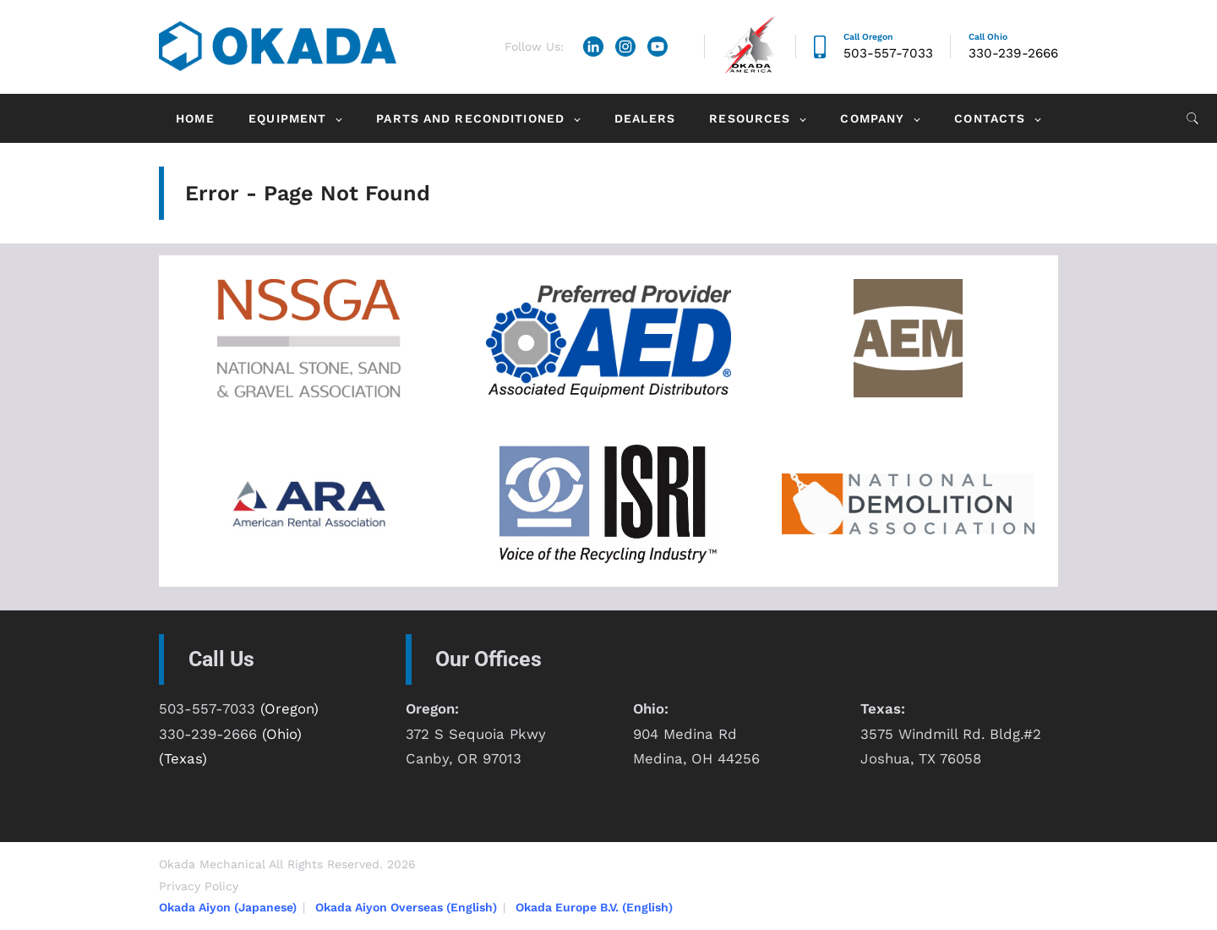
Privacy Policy (198, 886)
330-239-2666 (1013, 53)
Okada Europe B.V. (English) (594, 907)
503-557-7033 (888, 53)
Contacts (989, 118)
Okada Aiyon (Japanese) (228, 907)
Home (195, 118)
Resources (749, 118)
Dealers (644, 118)
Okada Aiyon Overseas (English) (406, 907)
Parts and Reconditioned (470, 118)
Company (872, 118)
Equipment (287, 118)
